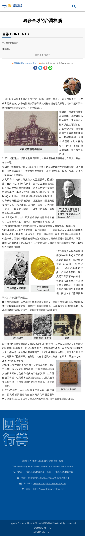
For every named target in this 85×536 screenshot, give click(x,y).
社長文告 (6, 49)
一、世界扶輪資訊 (10, 43)
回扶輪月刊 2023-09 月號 (25, 63)
